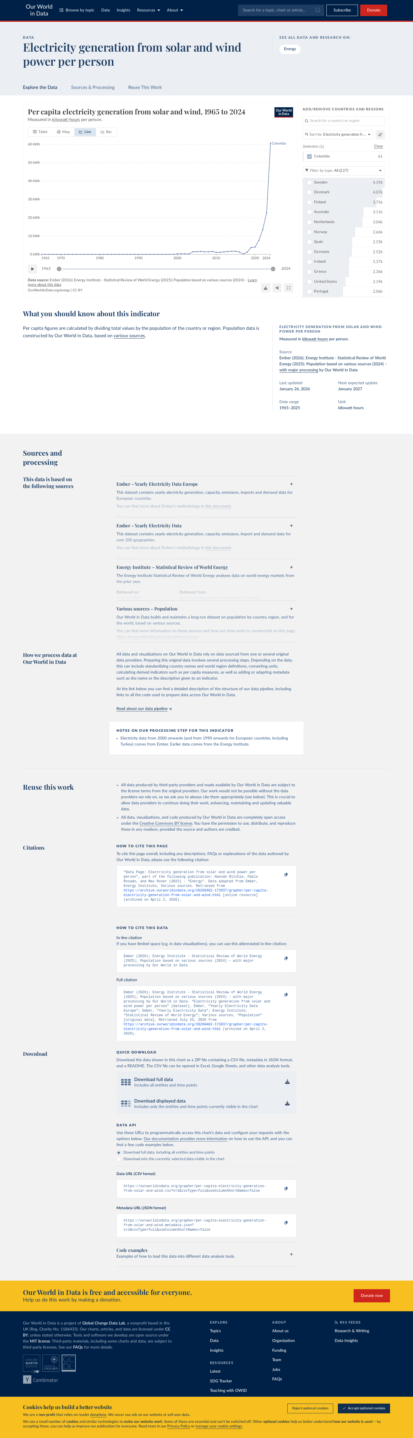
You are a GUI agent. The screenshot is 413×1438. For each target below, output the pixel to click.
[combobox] (281, 10)
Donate (373, 10)
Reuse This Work (145, 87)
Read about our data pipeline (144, 709)
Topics (215, 1345)
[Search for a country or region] (344, 121)
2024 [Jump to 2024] (286, 269)
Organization (283, 1355)
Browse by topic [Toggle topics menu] (76, 10)
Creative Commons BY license (165, 824)
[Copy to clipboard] (280, 874)
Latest (215, 1386)
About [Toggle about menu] (175, 10)
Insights (123, 10)
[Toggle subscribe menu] (342, 10)
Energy (290, 49)
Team (276, 1374)
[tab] (40, 132)
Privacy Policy (178, 1426)
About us (280, 1345)
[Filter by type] (344, 170)
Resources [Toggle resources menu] (148, 10)
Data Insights (346, 1355)
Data (105, 10)
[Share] (277, 287)
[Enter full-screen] (288, 287)
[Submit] (317, 10)
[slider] (59, 269)
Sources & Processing (92, 87)
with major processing (298, 370)
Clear (378, 146)
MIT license (40, 1356)
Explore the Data (40, 87)
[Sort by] (338, 134)
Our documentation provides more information (185, 1150)
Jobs (276, 1384)
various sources (129, 335)
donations (98, 1415)
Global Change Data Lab (103, 1338)
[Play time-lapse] (32, 269)
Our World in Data (39, 10)
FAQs (78, 1362)
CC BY (77, 290)
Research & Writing (352, 1345)
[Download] (265, 287)
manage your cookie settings (218, 1426)
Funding (279, 1365)
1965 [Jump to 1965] (46, 269)
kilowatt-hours (315, 339)
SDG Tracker (221, 1396)
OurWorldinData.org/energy (49, 290)
